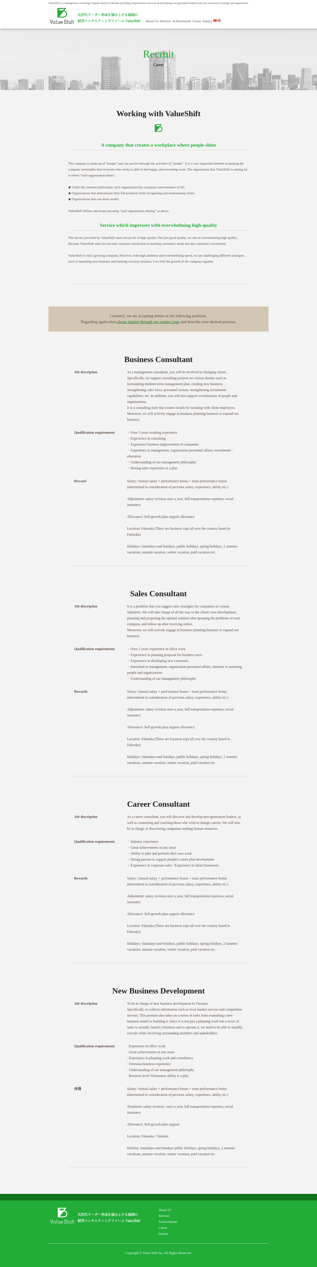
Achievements (181, 21)
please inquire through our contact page (148, 322)
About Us (152, 21)
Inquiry (207, 21)
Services (165, 21)
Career (196, 21)
